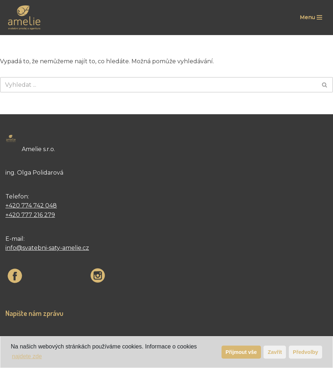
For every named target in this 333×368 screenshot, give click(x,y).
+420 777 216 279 (30, 214)
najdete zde (27, 356)
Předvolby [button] (305, 352)
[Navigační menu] (311, 17)
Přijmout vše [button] (241, 352)
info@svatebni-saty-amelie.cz (47, 247)
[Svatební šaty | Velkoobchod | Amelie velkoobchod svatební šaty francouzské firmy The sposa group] (23, 17)
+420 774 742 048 (31, 205)
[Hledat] (158, 85)
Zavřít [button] (275, 352)
